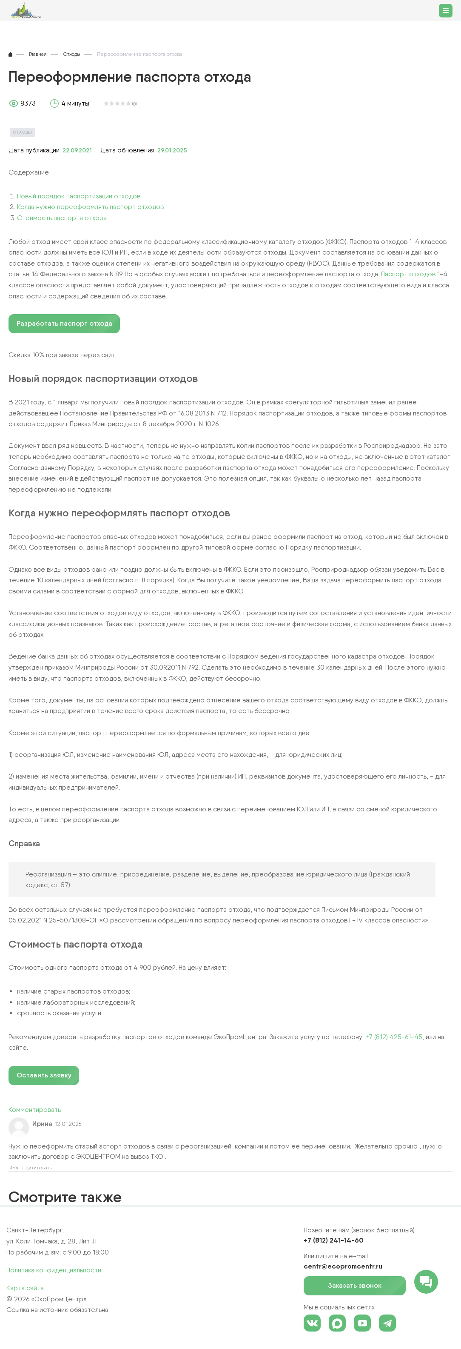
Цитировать (38, 1168)
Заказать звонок (360, 1286)
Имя (13, 1168)
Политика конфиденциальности (53, 1270)
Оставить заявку (44, 1075)
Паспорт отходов (408, 274)
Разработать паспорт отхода (64, 323)
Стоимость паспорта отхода (62, 218)
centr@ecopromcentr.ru (343, 1266)
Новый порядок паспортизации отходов (78, 196)
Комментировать (35, 1110)
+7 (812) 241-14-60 (334, 1240)
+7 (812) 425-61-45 (393, 1037)
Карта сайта (25, 1288)
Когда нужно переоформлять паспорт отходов (90, 207)
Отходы (22, 132)
